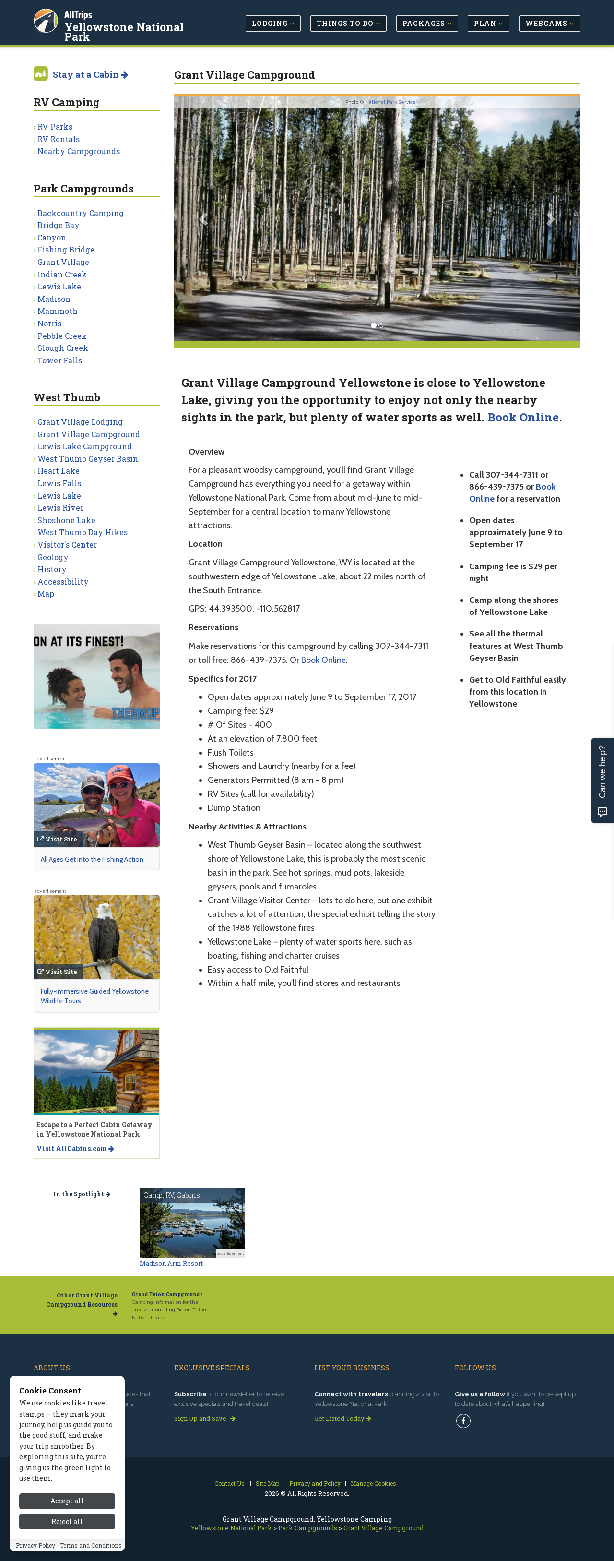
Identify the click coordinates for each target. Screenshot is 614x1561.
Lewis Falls (59, 483)
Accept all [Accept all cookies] (67, 1500)
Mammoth (57, 311)
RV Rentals (58, 139)
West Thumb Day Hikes (82, 532)
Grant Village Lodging (80, 422)
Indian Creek (62, 274)
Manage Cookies (373, 1483)
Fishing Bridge (65, 249)
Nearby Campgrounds (78, 151)
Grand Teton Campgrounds (167, 1294)
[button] (204, 218)
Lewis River (60, 508)
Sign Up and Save (205, 1418)
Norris (49, 323)
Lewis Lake (59, 286)
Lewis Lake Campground (84, 446)
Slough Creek (62, 348)
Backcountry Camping (80, 213)
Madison (54, 299)
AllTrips (79, 13)
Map (45, 593)
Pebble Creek (62, 336)
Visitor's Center (67, 545)
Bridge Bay (58, 225)
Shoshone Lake (66, 520)
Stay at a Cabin (90, 74)
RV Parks (54, 126)
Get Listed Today (342, 1418)
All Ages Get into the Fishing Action (92, 859)
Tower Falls (59, 360)
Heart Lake (58, 471)
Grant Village (63, 262)
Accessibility (63, 581)
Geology (53, 557)
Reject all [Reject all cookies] (67, 1521)
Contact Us (229, 1483)
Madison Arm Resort (171, 1263)
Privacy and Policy (315, 1483)
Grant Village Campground (88, 434)
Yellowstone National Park (125, 31)
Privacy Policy (35, 1545)
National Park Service (390, 102)
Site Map (267, 1483)
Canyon (51, 237)
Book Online (523, 417)
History (52, 569)
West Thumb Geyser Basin (87, 459)
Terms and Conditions (91, 1545)
